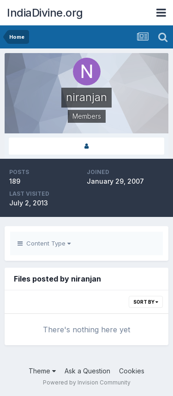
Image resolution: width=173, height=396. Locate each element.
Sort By (145, 302)
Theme (42, 371)
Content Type (44, 243)
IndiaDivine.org (45, 12)
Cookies (131, 371)
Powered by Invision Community (87, 382)
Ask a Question (87, 371)
